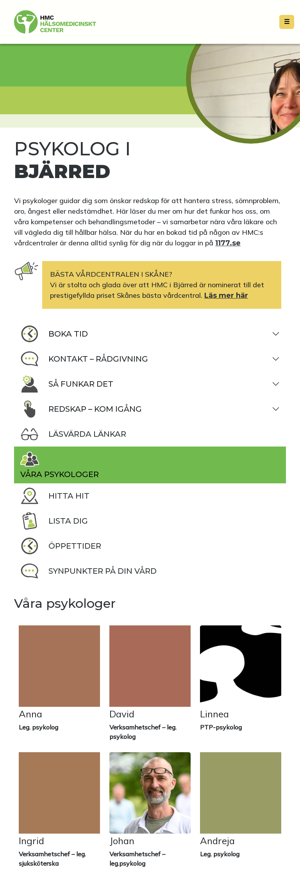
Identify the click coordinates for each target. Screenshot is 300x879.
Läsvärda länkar (73, 434)
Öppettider (60, 546)
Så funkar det (66, 384)
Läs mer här (226, 295)
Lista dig (54, 521)
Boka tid (54, 333)
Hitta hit (54, 495)
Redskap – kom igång (81, 409)
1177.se (228, 243)
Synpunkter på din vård (88, 571)
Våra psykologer (59, 464)
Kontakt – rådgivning (84, 358)
